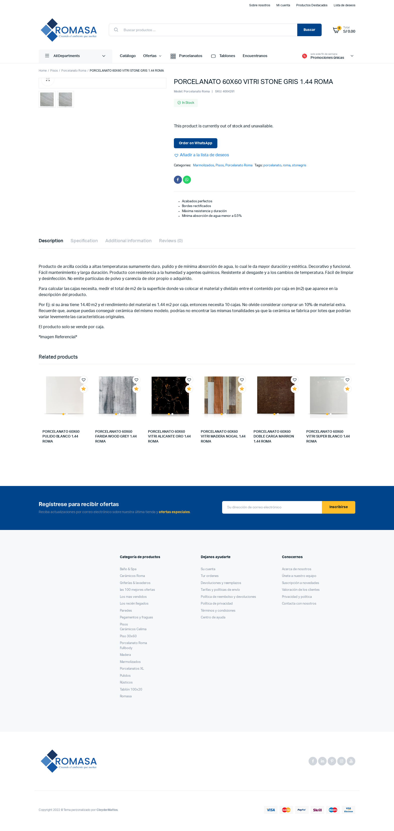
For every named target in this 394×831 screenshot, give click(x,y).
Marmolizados (203, 165)
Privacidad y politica (297, 599)
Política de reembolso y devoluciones (228, 599)
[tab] (51, 243)
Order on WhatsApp (196, 143)
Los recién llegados (134, 605)
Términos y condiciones (218, 612)
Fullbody (126, 650)
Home (43, 70)
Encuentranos (255, 56)
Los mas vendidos (133, 599)
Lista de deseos (344, 5)
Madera (125, 657)
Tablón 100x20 (131, 691)
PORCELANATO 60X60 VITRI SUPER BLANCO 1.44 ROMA (328, 438)
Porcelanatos (186, 56)
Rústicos (126, 684)
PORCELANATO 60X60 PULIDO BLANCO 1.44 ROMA (60, 438)
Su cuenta (208, 571)
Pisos (54, 70)
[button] (201, 155)
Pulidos (125, 677)
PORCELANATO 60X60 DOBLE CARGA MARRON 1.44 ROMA (274, 438)
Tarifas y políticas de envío (220, 592)
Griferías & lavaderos (135, 585)
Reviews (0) (171, 243)
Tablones (222, 56)
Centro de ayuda (213, 619)
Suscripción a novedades (300, 585)
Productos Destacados (311, 5)
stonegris (299, 165)
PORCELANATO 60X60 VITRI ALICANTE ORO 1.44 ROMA (169, 438)
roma (287, 165)
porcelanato (272, 165)
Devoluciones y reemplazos (221, 585)
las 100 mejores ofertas (137, 592)
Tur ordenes (210, 578)
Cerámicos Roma (132, 578)
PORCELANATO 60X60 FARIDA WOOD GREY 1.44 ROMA (116, 438)
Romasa (126, 698)
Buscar (309, 30)
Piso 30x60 (128, 638)
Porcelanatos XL (132, 670)
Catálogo (128, 56)
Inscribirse (338, 509)
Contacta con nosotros (299, 605)
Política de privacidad (217, 605)
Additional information (128, 243)
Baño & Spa (128, 571)
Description (51, 243)
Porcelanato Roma (73, 70)
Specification (84, 243)
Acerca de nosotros (296, 571)
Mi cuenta (283, 5)
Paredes (126, 612)
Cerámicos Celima (133, 631)
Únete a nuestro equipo (299, 578)
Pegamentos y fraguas (136, 619)
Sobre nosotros (259, 5)
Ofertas (150, 56)
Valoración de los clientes (301, 592)
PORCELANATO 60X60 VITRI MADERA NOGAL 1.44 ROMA (223, 438)
